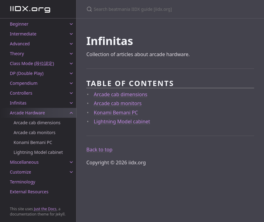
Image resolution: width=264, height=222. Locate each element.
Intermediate (23, 34)
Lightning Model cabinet (38, 152)
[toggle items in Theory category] (71, 54)
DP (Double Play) (26, 73)
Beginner (19, 24)
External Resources (29, 192)
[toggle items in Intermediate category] (71, 34)
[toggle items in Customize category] (71, 172)
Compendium (24, 83)
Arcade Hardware (27, 113)
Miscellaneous (24, 162)
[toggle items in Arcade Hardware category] (71, 113)
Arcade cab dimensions (37, 122)
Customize (20, 172)
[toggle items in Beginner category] (71, 24)
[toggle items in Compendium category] (71, 83)
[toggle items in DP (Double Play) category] (71, 73)
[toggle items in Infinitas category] (71, 103)
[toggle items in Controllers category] (71, 93)
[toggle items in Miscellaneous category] (71, 162)
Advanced (20, 44)
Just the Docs (45, 209)
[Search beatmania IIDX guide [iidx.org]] (159, 9)
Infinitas (18, 103)
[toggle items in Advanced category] (71, 44)
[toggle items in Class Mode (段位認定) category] (71, 63)
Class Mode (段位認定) (32, 63)
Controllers (21, 93)
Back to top (99, 149)
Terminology (22, 182)
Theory (17, 53)
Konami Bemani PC (33, 142)
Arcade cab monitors (35, 132)
